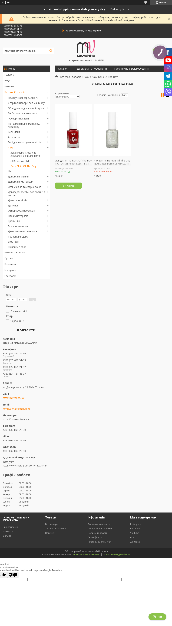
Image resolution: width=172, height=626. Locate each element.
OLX (132, 537)
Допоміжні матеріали (20, 181)
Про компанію (10, 526)
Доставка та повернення (92, 68)
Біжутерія (13, 241)
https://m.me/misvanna (16, 419)
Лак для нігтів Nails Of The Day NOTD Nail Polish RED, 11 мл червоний (73, 163)
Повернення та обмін (100, 528)
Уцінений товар (17, 247)
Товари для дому (18, 236)
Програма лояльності (99, 541)
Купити (71, 185)
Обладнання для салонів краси (26, 108)
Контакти (10, 264)
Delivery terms (120, 9)
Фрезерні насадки (18, 118)
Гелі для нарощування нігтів (24, 142)
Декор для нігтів (17, 200)
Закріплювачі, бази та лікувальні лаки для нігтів (26, 154)
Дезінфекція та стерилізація (24, 187)
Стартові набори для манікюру (26, 103)
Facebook (10, 276)
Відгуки (7, 535)
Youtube (134, 532)
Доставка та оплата (99, 524)
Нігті (10, 171)
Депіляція (13, 205)
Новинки (9, 86)
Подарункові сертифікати (23, 97)
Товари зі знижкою (56, 528)
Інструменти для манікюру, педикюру (24, 125)
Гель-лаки (14, 132)
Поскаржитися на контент (86, 554)
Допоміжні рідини (18, 176)
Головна (9, 74)
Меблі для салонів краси (22, 113)
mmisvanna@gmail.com (16, 408)
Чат (157, 616)
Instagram (10, 270)
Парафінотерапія (18, 216)
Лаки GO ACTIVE (20, 161)
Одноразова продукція (21, 210)
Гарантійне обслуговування (131, 68)
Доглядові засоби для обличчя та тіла (26, 193)
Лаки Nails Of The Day (23, 166)
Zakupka (135, 541)
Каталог (63, 68)
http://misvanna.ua (13, 398)
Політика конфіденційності (117, 554)
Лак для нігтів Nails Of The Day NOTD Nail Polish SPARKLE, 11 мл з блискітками (112, 163)
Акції (7, 80)
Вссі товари (51, 524)
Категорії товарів (14, 92)
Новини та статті (14, 252)
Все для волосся (18, 226)
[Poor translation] (12, 575)
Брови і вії (14, 221)
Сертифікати (95, 537)
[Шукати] (50, 50)
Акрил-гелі (14, 137)
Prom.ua (103, 551)
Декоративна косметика (22, 231)
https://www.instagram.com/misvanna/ (25, 465)
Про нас (9, 258)
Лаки (11, 147)
